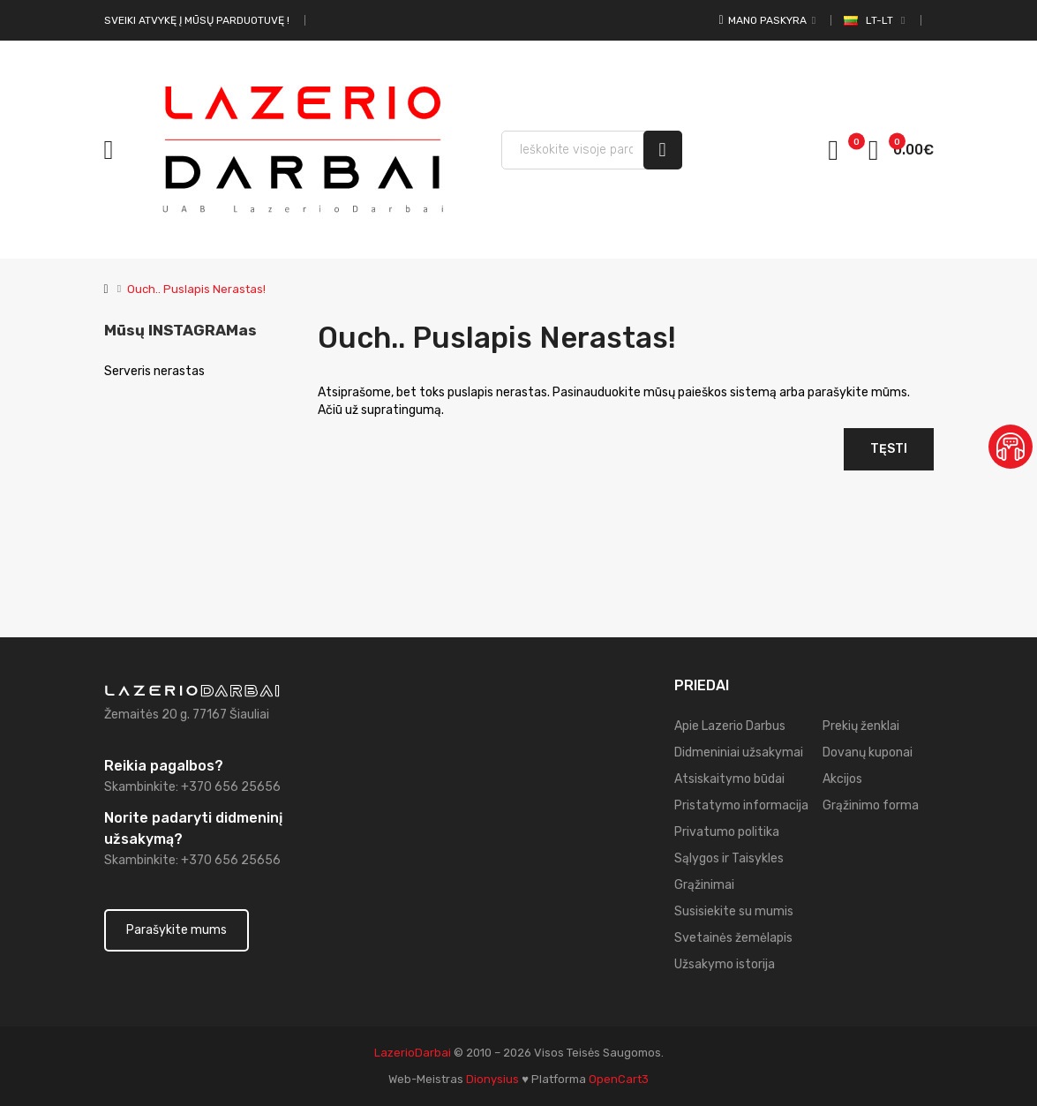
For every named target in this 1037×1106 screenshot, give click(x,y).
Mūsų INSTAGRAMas (180, 330)
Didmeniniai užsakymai (738, 752)
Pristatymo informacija (741, 805)
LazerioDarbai (412, 1052)
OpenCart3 (619, 1079)
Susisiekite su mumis (733, 911)
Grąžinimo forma (871, 805)
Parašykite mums (176, 929)
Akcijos (842, 778)
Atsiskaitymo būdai (729, 778)
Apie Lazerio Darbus (729, 726)
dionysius (492, 1079)
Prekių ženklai (861, 726)
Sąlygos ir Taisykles (729, 858)
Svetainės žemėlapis (733, 937)
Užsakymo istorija (724, 964)
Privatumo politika (726, 831)
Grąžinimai (704, 884)
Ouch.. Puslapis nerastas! (196, 289)
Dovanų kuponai (868, 752)
